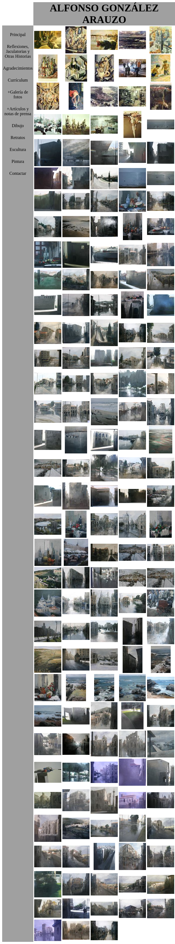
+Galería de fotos (18, 94)
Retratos (18, 137)
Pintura (18, 161)
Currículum (18, 80)
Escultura (17, 149)
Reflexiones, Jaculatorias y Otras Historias (18, 51)
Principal (18, 34)
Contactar (17, 173)
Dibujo (18, 125)
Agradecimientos (18, 68)
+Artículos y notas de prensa (17, 111)
